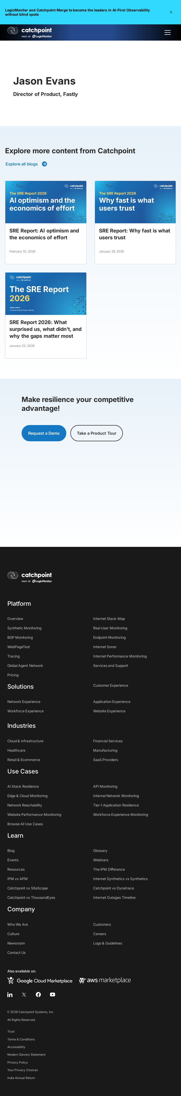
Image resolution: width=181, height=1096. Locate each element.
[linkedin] (9, 994)
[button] (171, 12)
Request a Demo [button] (44, 433)
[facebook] (38, 994)
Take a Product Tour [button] (96, 433)
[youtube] (52, 994)
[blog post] (45, 222)
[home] (29, 32)
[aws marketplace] (104, 980)
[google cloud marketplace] (39, 980)
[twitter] (24, 994)
